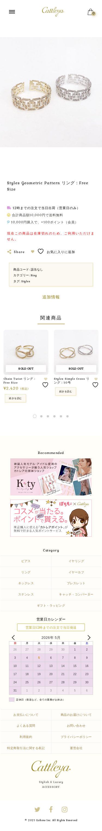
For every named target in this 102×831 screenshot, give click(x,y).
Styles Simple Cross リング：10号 (71, 380)
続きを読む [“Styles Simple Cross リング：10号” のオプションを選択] (65, 391)
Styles (25, 281)
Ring (34, 275)
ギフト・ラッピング (51, 605)
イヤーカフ (76, 572)
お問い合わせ (76, 725)
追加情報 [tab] (51, 297)
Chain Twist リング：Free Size (20, 380)
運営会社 (76, 748)
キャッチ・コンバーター (76, 594)
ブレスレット (76, 583)
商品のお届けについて (76, 715)
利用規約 (26, 737)
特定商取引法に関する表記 (26, 748)
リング (26, 572)
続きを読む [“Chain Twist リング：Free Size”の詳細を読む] (15, 398)
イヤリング (76, 561)
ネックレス (26, 583)
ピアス (26, 561)
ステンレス (26, 594)
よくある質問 (26, 725)
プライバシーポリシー (76, 737)
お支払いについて (25, 715)
